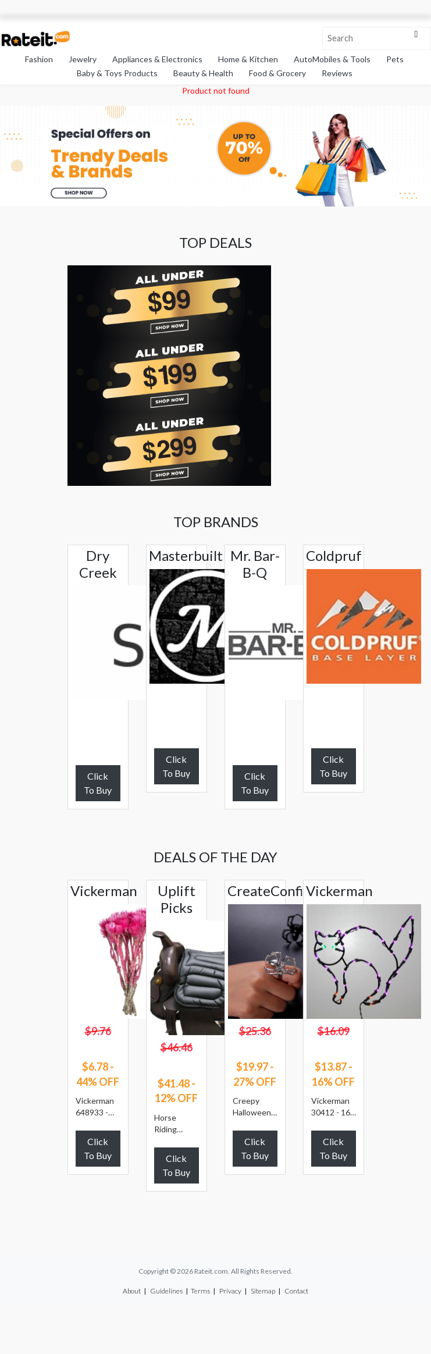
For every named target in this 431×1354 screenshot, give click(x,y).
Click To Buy (98, 782)
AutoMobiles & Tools (332, 59)
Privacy (230, 1291)
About (132, 1291)
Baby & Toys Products (117, 73)
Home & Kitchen (248, 59)
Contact (296, 1291)
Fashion (39, 59)
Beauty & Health (203, 73)
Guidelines (166, 1291)
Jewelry (83, 59)
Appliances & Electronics (157, 59)
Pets (395, 59)
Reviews (337, 73)
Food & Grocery (277, 73)
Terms (200, 1291)
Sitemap (263, 1291)
